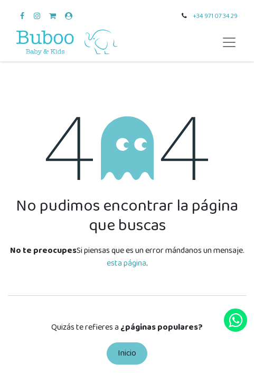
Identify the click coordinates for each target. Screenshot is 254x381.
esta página (126, 263)
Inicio (127, 353)
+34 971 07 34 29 (215, 16)
